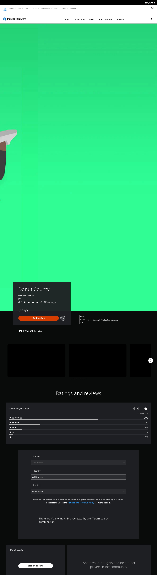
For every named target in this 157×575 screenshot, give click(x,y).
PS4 (26, 8)
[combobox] (78, 459)
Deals (76, 16)
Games (11, 8)
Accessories (45, 8)
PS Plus (34, 8)
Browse (104, 16)
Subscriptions (90, 16)
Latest (51, 16)
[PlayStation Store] (15, 16)
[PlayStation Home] (5, 8)
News (56, 8)
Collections (63, 16)
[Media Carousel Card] (36, 357)
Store (64, 8)
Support (73, 8)
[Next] (150, 357)
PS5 (19, 8)
